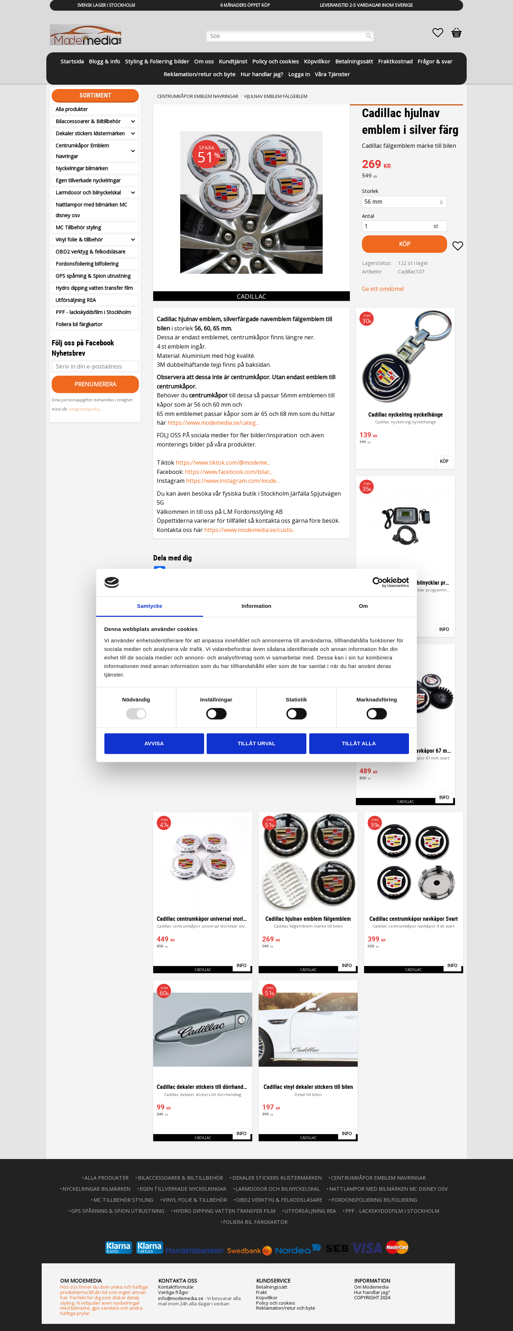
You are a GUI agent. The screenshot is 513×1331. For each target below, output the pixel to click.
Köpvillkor (267, 1297)
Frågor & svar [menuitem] (435, 61)
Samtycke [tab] (149, 606)
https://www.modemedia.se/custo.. (249, 530)
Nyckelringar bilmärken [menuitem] (82, 168)
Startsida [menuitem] (72, 61)
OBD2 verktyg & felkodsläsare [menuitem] (90, 251)
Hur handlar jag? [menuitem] (261, 74)
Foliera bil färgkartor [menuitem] (79, 324)
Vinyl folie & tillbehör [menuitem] (79, 239)
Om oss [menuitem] (204, 61)
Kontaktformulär (176, 1287)
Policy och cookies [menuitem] (275, 61)
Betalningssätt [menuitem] (354, 61)
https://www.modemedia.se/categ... (213, 423)
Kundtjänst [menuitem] (233, 61)
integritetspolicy (84, 409)
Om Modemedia (371, 1287)
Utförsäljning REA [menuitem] (76, 300)
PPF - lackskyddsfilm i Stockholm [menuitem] (93, 312)
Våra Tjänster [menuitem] (332, 74)
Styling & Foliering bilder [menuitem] (157, 61)
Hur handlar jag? (372, 1292)
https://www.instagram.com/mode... (232, 481)
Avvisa (154, 743)
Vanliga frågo (172, 1292)
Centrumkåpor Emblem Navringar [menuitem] (82, 151)
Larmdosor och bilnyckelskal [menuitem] (88, 192)
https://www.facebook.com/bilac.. (228, 472)
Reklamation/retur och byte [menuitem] (199, 74)
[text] (412, 165)
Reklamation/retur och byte (285, 1308)
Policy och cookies (275, 1303)
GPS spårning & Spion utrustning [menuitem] (93, 275)
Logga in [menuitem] (299, 74)
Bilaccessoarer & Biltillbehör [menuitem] (88, 121)
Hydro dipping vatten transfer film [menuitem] (94, 288)
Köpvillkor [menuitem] (317, 61)
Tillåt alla (359, 743)
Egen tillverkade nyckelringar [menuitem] (88, 180)
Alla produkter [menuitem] (72, 109)
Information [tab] (256, 606)
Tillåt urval (256, 743)
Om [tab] (363, 606)
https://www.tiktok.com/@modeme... (223, 462)
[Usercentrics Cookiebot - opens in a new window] (378, 582)
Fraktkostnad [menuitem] (395, 61)
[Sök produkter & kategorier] (290, 36)
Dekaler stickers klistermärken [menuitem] (90, 133)
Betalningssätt (271, 1287)
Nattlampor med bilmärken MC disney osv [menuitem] (91, 210)
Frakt (261, 1292)
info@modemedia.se (180, 1298)
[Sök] (368, 36)
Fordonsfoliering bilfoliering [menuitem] (87, 263)
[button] (441, 32)
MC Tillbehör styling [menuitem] (78, 227)
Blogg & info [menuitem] (104, 61)
